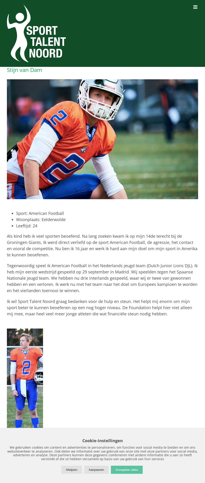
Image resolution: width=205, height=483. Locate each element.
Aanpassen (96, 469)
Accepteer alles (126, 469)
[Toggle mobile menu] (195, 7)
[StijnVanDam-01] (102, 139)
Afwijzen (71, 469)
